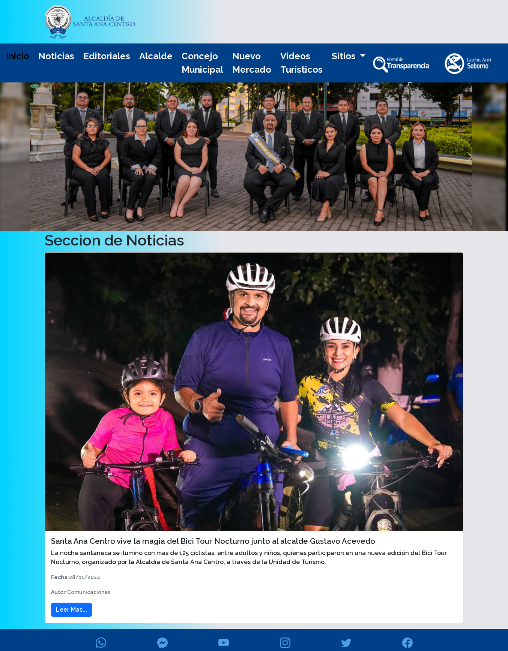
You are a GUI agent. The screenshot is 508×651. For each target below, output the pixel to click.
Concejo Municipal (202, 63)
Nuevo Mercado (251, 63)
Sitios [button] (345, 56)
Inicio (17, 56)
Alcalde (156, 56)
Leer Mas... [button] (71, 609)
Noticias (56, 56)
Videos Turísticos (301, 63)
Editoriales (106, 56)
